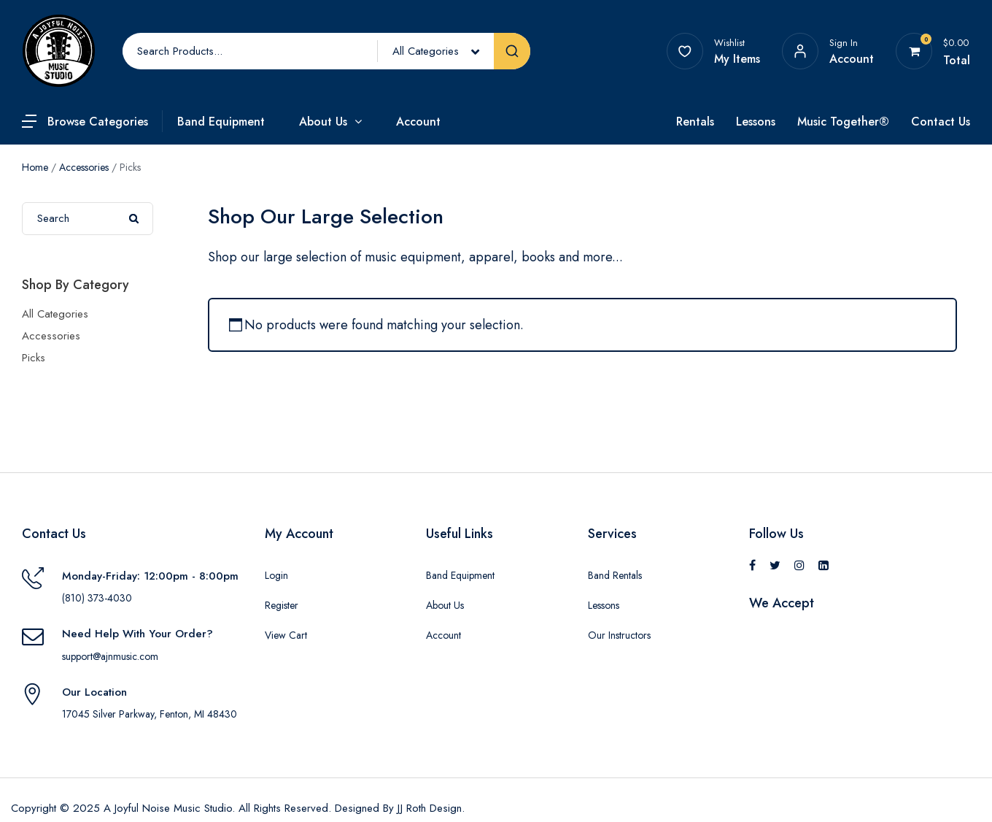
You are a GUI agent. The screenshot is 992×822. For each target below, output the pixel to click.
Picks (33, 358)
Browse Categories (97, 121)
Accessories (84, 167)
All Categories (55, 314)
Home (35, 167)
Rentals (695, 121)
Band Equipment (221, 121)
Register (281, 605)
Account (418, 121)
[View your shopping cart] (914, 51)
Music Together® (843, 121)
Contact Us (940, 121)
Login (276, 575)
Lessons (755, 121)
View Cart (286, 635)
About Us (323, 121)
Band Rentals (615, 575)
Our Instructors (619, 635)
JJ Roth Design (430, 808)
